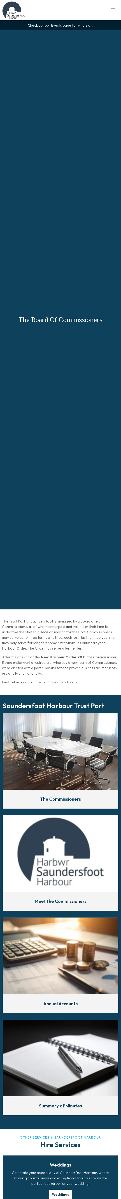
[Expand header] (114, 10)
